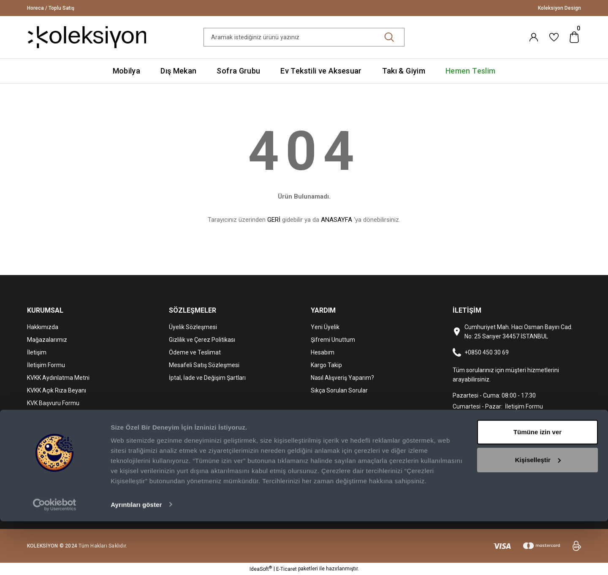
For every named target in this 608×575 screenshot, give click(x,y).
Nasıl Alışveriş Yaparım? (342, 377)
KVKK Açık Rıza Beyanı (56, 390)
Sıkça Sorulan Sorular (339, 390)
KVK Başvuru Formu (53, 403)
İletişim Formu (46, 365)
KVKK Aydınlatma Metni (58, 377)
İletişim (36, 352)
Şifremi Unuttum (333, 339)
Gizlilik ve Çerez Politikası (202, 339)
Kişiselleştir (538, 513)
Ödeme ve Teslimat (195, 352)
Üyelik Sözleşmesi (193, 327)
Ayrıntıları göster (136, 558)
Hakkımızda (42, 327)
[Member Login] (533, 37)
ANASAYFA (336, 219)
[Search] (304, 37)
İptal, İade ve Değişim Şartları (207, 377)
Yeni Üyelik (325, 327)
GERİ (273, 219)
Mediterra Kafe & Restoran (62, 415)
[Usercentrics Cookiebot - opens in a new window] (55, 558)
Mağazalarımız (47, 339)
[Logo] (87, 37)
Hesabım (322, 352)
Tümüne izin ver (537, 486)
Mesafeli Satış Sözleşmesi (204, 365)
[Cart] (574, 37)
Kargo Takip (326, 365)
